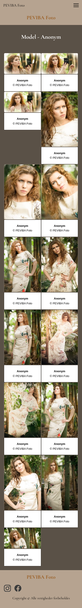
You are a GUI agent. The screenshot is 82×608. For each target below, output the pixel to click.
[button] (76, 5)
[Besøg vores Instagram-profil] (7, 588)
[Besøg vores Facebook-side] (17, 588)
